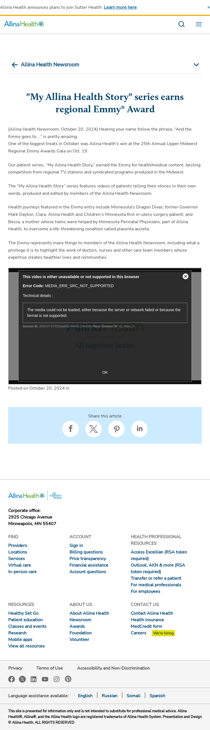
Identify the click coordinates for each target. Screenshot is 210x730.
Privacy (15, 668)
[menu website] (200, 25)
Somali (133, 696)
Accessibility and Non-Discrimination (113, 668)
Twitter (22, 679)
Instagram (56, 679)
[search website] (181, 25)
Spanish (157, 696)
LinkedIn (33, 679)
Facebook (11, 679)
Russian (109, 696)
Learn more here (120, 7)
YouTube (45, 679)
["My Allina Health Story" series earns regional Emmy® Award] (105, 326)
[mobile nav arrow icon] (196, 64)
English (85, 696)
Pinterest (68, 679)
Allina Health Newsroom (50, 64)
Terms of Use (49, 668)
